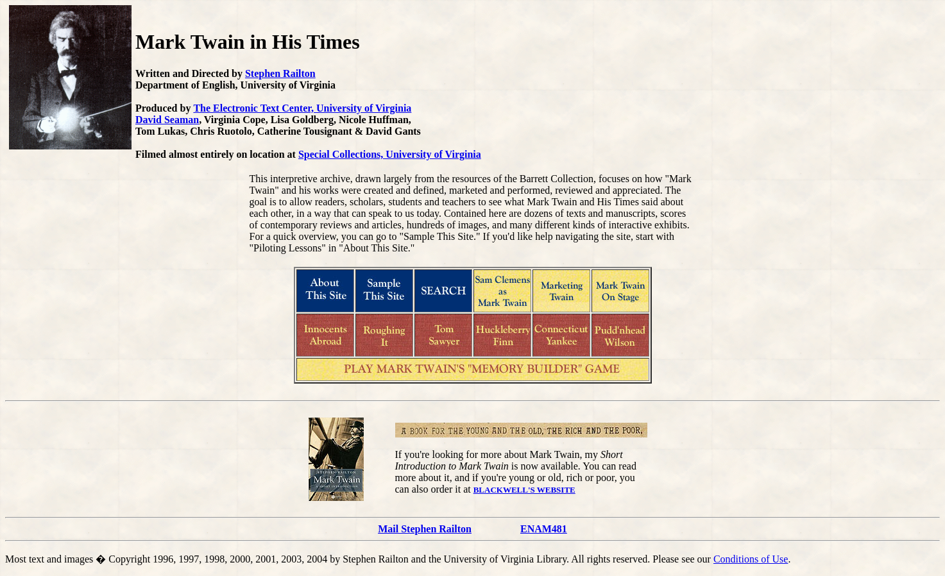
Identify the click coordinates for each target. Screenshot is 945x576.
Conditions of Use (750, 559)
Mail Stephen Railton (425, 528)
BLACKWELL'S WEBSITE (524, 490)
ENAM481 (543, 528)
